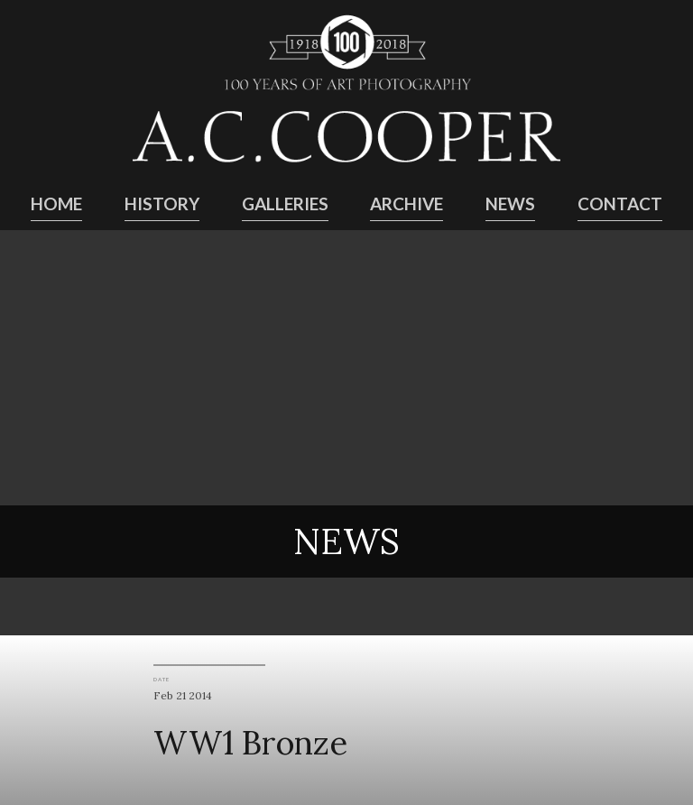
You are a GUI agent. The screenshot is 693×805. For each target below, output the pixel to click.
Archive (406, 204)
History (162, 204)
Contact (620, 204)
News (510, 204)
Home (56, 204)
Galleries (285, 204)
